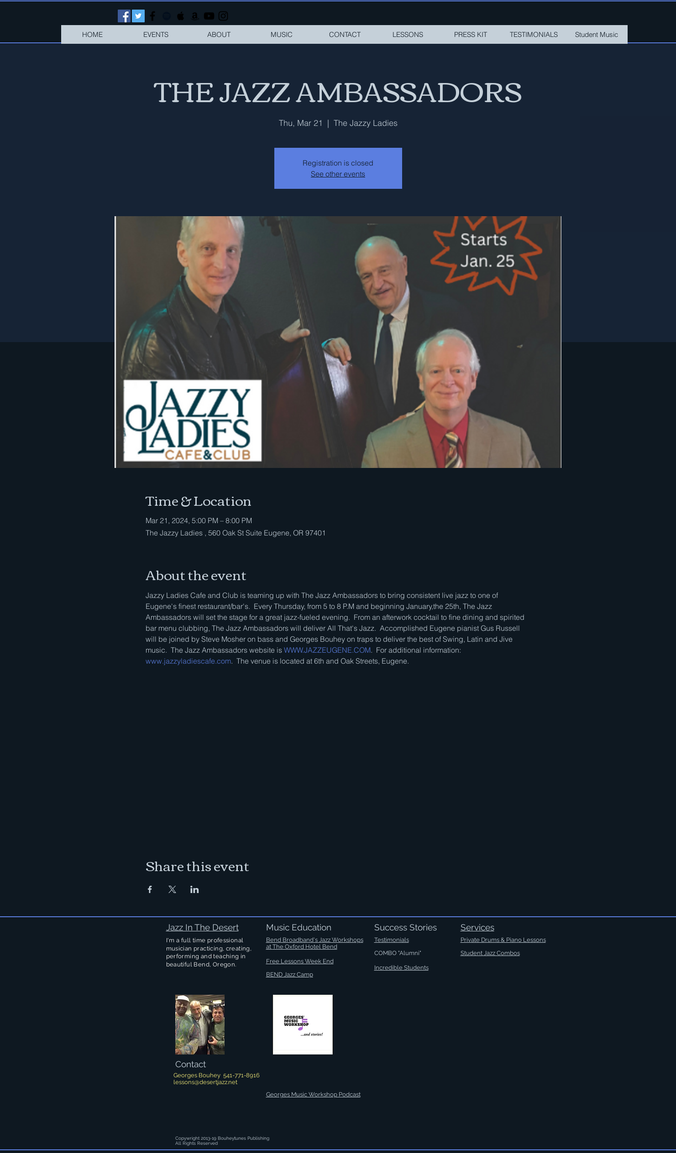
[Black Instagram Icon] (223, 16)
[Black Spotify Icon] (166, 16)
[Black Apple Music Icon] (180, 16)
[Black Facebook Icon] (152, 16)
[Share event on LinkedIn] (194, 889)
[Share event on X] (172, 889)
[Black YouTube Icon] (209, 16)
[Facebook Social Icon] (124, 16)
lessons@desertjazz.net (205, 1082)
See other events (338, 173)
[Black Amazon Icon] (195, 16)
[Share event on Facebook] (150, 889)
